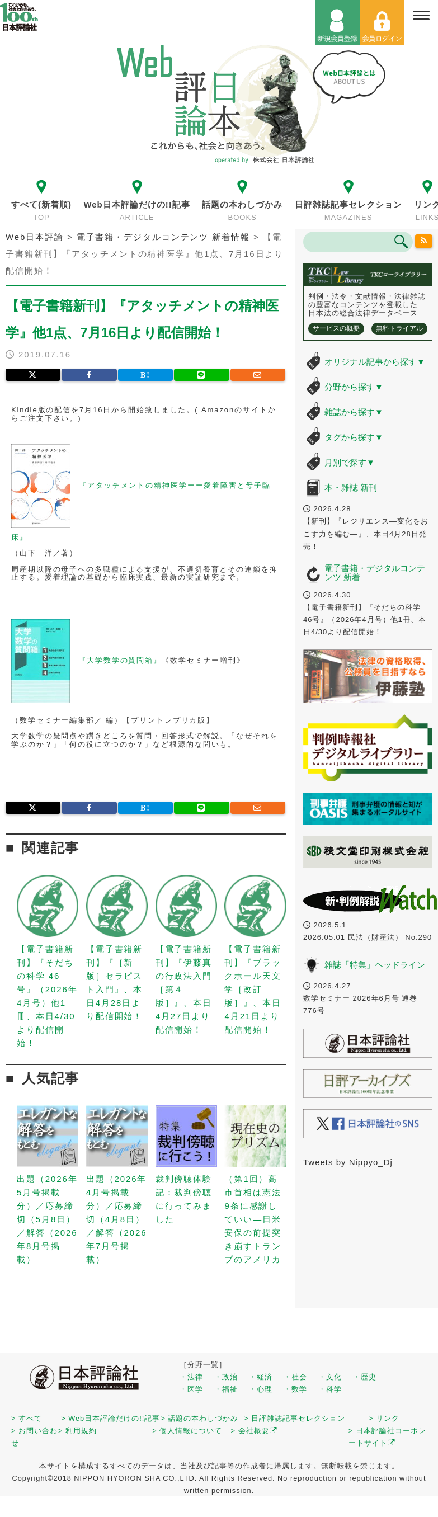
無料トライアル (399, 328)
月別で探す (349, 462)
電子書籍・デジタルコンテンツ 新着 (374, 572)
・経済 (260, 1377)
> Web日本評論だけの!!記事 (110, 1418)
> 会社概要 (254, 1430)
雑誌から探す (353, 412)
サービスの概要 (336, 328)
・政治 (226, 1377)
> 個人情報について (187, 1430)
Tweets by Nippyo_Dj (348, 1162)
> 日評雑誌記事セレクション (294, 1418)
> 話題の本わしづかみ (199, 1418)
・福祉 (226, 1389)
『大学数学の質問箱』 (120, 660)
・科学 (330, 1389)
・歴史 (364, 1377)
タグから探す (353, 437)
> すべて (26, 1418)
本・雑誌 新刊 (350, 487)
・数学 (295, 1389)
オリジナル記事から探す (374, 361)
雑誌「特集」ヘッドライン (374, 964)
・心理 (260, 1389)
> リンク (384, 1418)
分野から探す (353, 387)
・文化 (330, 1377)
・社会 (295, 1377)
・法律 (191, 1377)
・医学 (191, 1389)
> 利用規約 (77, 1430)
